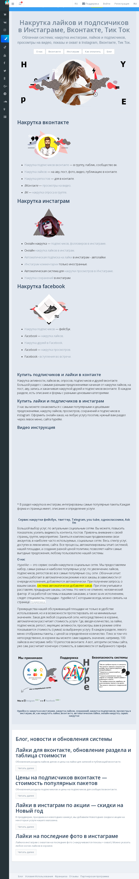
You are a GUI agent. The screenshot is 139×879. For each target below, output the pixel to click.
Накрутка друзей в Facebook (43, 343)
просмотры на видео (57, 185)
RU (76, 3)
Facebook (53, 700)
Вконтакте (55, 51)
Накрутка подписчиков (39, 329)
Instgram (33, 700)
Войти (106, 3)
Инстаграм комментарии (41, 264)
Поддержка (90, 3)
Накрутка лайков (35, 172)
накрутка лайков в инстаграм (54, 250)
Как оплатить (93, 51)
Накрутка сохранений (38, 278)
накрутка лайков (52, 336)
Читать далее (26, 768)
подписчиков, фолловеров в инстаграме (78, 244)
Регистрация (122, 3)
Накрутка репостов (37, 179)
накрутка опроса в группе (49, 192)
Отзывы (74, 876)
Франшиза (61, 876)
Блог (109, 51)
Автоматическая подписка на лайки (48, 257)
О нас (39, 51)
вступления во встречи (55, 357)
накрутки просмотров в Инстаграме (88, 271)
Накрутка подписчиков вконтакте (46, 165)
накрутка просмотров (55, 350)
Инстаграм (73, 51)
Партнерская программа (94, 876)
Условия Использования (39, 876)
